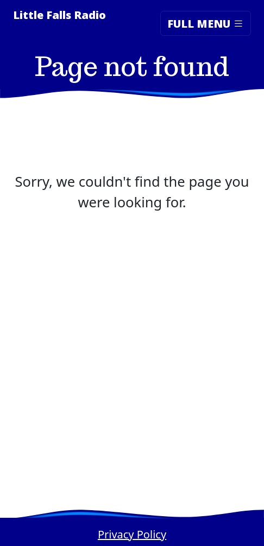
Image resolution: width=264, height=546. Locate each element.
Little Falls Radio (59, 15)
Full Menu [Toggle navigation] (205, 23)
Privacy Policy (132, 534)
